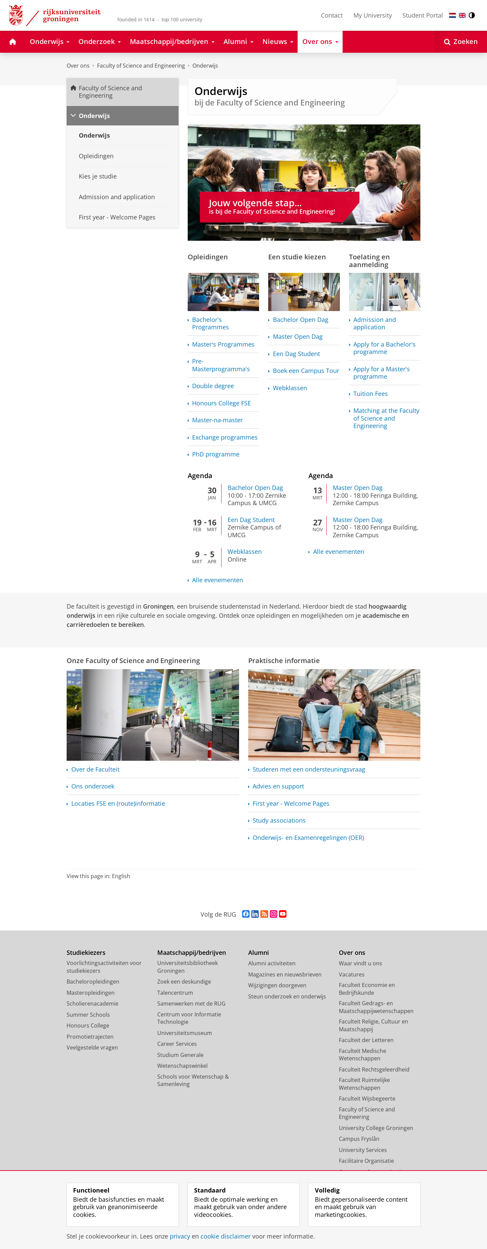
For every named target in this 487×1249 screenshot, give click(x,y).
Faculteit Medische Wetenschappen (362, 1054)
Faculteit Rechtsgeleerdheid (374, 1069)
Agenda (200, 475)
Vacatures (352, 974)
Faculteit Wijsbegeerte (367, 1098)
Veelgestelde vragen (92, 1047)
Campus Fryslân (359, 1138)
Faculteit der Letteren (366, 1040)
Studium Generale (180, 1055)
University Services (363, 1150)
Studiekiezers (86, 953)
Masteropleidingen (91, 992)
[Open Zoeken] (461, 42)
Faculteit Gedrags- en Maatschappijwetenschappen (376, 1007)
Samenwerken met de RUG (191, 1003)
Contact (332, 15)
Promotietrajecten (90, 1036)
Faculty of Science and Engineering (141, 65)
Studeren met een (309, 769)
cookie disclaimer (226, 1236)
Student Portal (422, 15)
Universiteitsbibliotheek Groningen (187, 966)
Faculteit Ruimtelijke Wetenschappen (364, 1083)
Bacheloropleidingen (93, 981)
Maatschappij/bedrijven (191, 953)
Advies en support (278, 786)
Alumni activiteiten (272, 963)
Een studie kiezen (297, 256)
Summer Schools (88, 1014)
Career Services (177, 1043)
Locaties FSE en (118, 803)
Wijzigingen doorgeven (277, 985)
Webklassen (290, 388)
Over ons (78, 65)
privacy (180, 1236)
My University (372, 15)
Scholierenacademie (92, 1003)
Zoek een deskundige (184, 981)
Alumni (258, 953)
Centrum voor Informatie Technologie (189, 1018)
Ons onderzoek (92, 786)
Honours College (88, 1025)
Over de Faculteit (95, 769)
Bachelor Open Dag (300, 320)
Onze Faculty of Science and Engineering (133, 660)
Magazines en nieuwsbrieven (285, 974)
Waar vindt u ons (360, 963)
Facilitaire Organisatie (366, 1160)
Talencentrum (175, 992)
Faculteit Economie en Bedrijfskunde (367, 988)
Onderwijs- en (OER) (308, 838)
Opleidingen (208, 256)
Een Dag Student (296, 354)
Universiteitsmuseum (184, 1033)
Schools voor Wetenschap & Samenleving (193, 1080)
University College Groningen (376, 1128)
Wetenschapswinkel (182, 1065)
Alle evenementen (217, 580)
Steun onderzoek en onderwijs (287, 996)
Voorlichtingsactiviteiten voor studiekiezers (104, 966)
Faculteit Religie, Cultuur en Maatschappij (373, 1025)
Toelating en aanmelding (369, 260)
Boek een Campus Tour (306, 371)
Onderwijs (205, 65)
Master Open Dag (298, 336)
